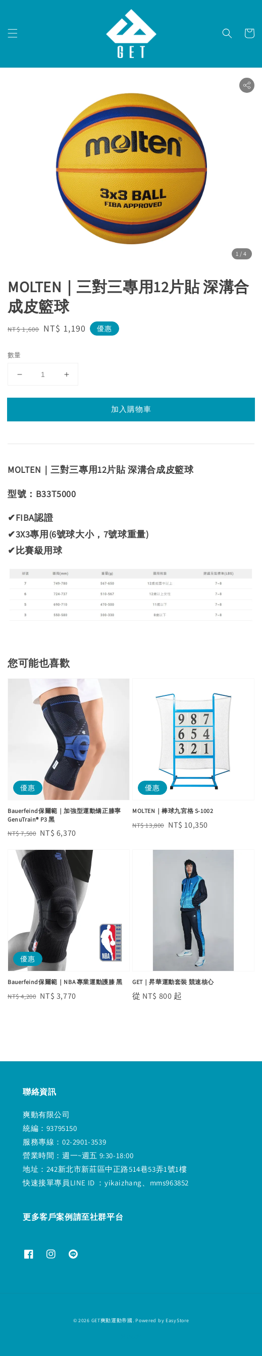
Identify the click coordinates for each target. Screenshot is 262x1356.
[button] (13, 33)
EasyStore (177, 1320)
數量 (14, 355)
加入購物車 (131, 409)
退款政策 (131, 1336)
